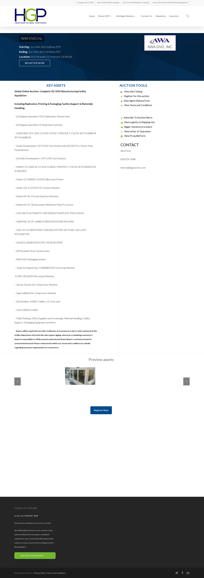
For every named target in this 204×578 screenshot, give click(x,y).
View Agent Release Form (135, 100)
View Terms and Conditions (136, 105)
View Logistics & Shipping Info (137, 122)
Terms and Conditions (56, 573)
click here (30, 523)
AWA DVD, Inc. (32, 38)
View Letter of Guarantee (135, 131)
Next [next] (186, 381)
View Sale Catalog (131, 91)
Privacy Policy (40, 573)
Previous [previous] (17, 381)
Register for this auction (134, 96)
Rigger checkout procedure (136, 126)
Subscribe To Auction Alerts (136, 117)
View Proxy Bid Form (132, 136)
